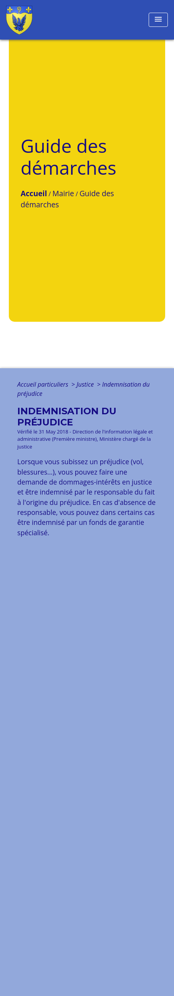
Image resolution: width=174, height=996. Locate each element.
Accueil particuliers (43, 384)
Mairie (63, 193)
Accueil (34, 193)
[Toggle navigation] (158, 20)
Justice (85, 384)
